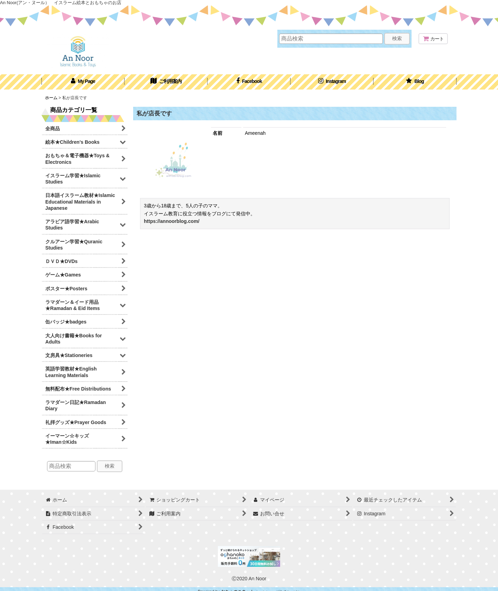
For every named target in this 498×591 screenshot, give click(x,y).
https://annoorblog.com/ (172, 221)
